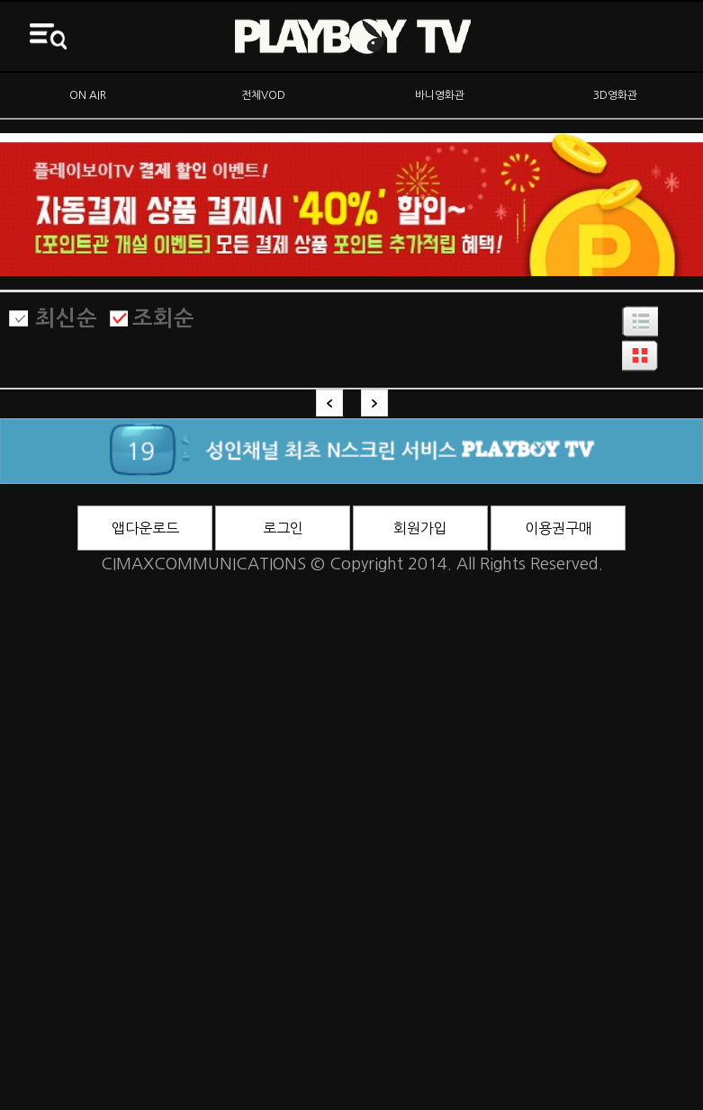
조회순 (163, 318)
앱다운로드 (145, 528)
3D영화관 (615, 95)
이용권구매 (558, 528)
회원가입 (420, 528)
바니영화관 (439, 95)
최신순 (66, 318)
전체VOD (263, 95)
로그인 (283, 528)
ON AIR (87, 95)
